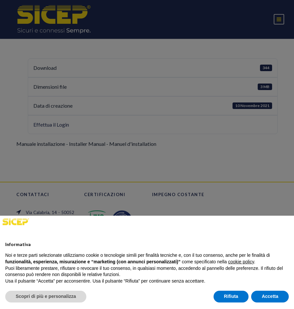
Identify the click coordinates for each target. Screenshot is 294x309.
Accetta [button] (270, 296)
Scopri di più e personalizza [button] (46, 296)
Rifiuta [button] (231, 296)
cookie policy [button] (241, 261)
